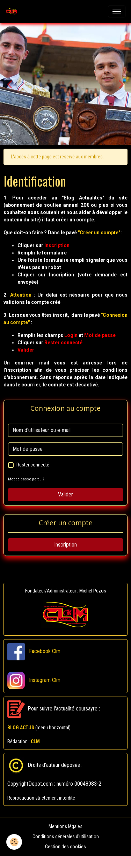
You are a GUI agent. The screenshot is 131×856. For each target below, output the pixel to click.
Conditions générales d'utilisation (65, 836)
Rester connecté (32, 465)
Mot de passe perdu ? (26, 479)
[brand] (13, 11)
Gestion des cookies (65, 846)
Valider (65, 494)
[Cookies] (14, 842)
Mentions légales (65, 826)
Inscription (65, 544)
